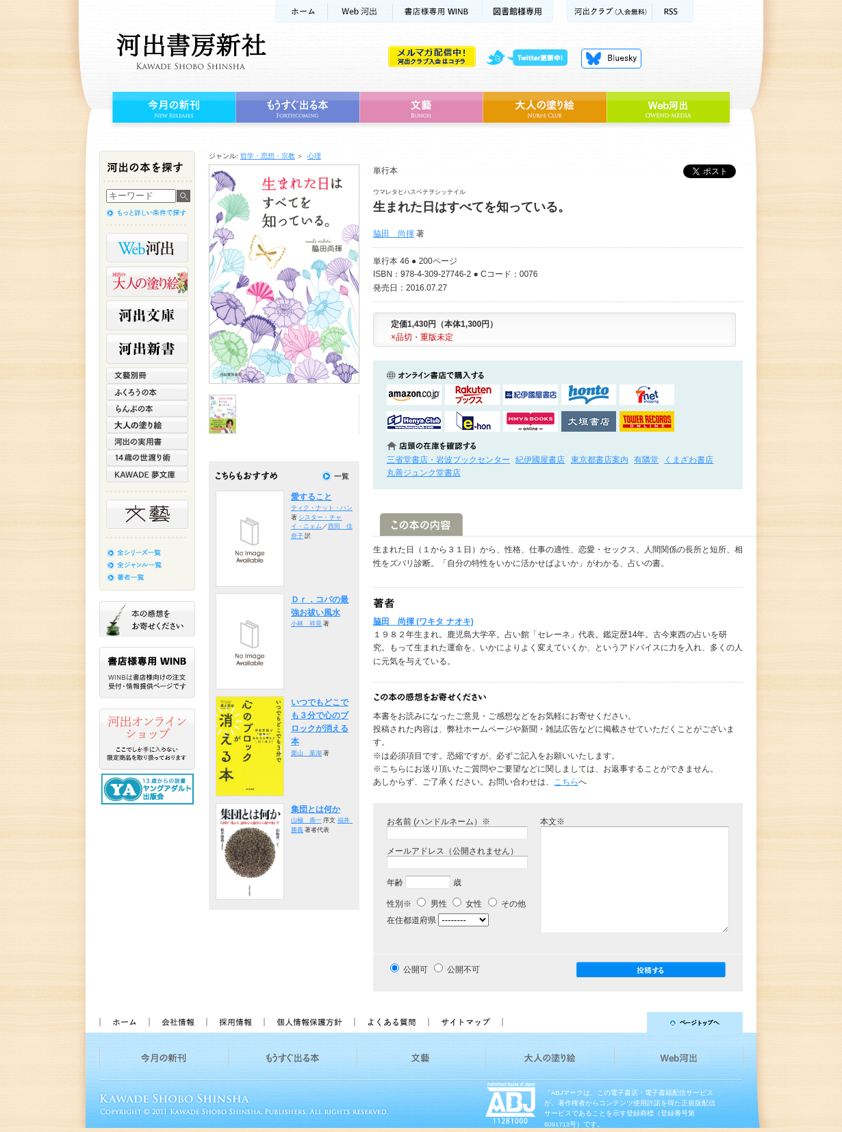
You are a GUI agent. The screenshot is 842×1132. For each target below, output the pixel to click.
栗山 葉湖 (306, 753)
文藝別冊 (147, 375)
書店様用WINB (438, 11)
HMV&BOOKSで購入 (530, 421)
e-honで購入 (472, 421)
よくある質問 (391, 1022)
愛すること (311, 497)
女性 (467, 904)
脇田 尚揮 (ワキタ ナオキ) (423, 621)
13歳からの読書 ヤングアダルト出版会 (149, 789)
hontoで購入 (588, 394)
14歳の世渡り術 (147, 458)
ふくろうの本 (147, 392)
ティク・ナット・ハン (322, 507)
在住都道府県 (411, 920)
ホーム (301, 11)
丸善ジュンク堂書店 (424, 473)
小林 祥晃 (306, 623)
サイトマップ (465, 1022)
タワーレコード (647, 421)
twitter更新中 (531, 58)
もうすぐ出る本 (297, 107)
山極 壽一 (306, 820)
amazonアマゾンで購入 (414, 394)
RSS (672, 11)
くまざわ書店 (688, 460)
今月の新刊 (172, 107)
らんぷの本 (147, 408)
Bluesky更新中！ (611, 58)
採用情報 (235, 1022)
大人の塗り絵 (545, 107)
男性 (431, 904)
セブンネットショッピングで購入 (647, 394)
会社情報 (177, 1022)
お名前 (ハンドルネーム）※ (438, 821)
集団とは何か (315, 809)
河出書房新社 (189, 51)
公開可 (415, 969)
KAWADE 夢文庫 (147, 474)
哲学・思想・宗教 (267, 156)
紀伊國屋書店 (540, 460)
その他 (507, 904)
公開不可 (463, 969)
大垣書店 (588, 421)
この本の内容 (421, 524)
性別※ (399, 904)
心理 (314, 156)
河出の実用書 (147, 441)
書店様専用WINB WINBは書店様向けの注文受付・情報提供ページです (147, 672)
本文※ (552, 821)
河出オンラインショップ (147, 739)
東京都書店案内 (599, 460)
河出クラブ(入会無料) (609, 11)
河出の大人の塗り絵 (147, 282)
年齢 (395, 882)
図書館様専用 (518, 11)
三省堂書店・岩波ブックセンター (448, 460)
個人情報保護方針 (309, 1022)
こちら (566, 782)
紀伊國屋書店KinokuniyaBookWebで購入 (530, 394)
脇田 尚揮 (393, 233)
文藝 (421, 107)
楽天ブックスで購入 (472, 394)
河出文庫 (147, 315)
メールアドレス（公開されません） (452, 851)
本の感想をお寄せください (147, 619)
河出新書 (147, 349)
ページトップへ (629, 1022)
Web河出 (360, 11)
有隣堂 (646, 460)
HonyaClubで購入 (414, 421)
